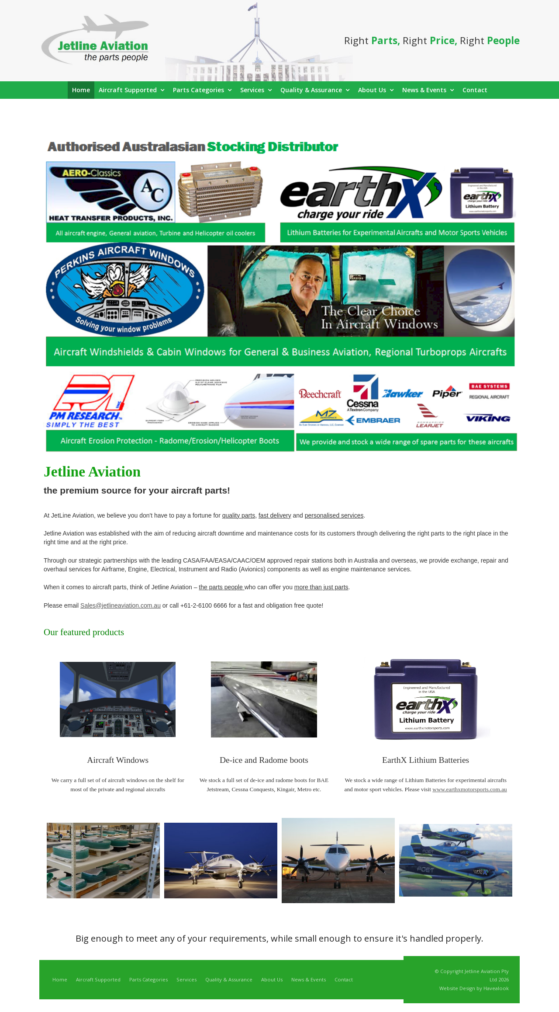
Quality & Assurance (228, 979)
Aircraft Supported (98, 979)
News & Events (308, 979)
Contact (344, 979)
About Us (272, 979)
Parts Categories (148, 979)
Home (59, 979)
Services (186, 979)
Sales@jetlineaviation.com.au (120, 605)
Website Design (457, 988)
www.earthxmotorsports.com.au (469, 789)
